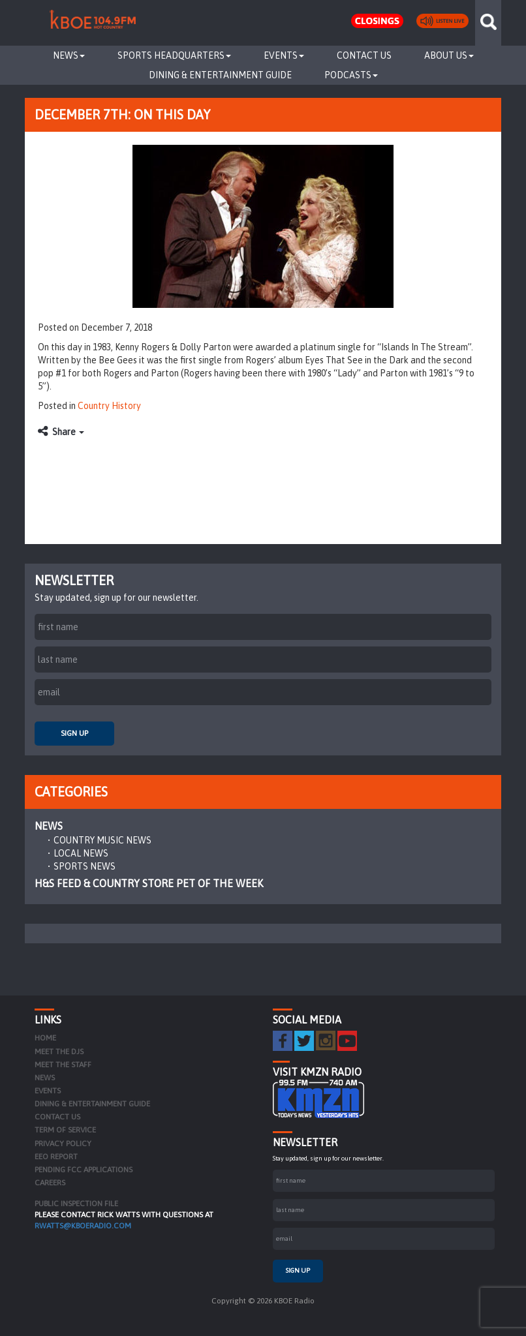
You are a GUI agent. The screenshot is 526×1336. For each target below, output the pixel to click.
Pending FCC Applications (83, 1169)
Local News (81, 853)
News (69, 55)
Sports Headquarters (174, 55)
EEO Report (56, 1156)
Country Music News (102, 840)
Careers (50, 1182)
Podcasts (351, 75)
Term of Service (65, 1129)
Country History (109, 406)
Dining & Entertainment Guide (220, 75)
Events (284, 55)
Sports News (85, 866)
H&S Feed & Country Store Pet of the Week (149, 883)
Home (45, 1037)
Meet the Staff (63, 1064)
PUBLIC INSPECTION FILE (76, 1203)
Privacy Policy (63, 1143)
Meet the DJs (59, 1051)
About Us (449, 55)
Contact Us (364, 55)
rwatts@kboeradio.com (83, 1225)
